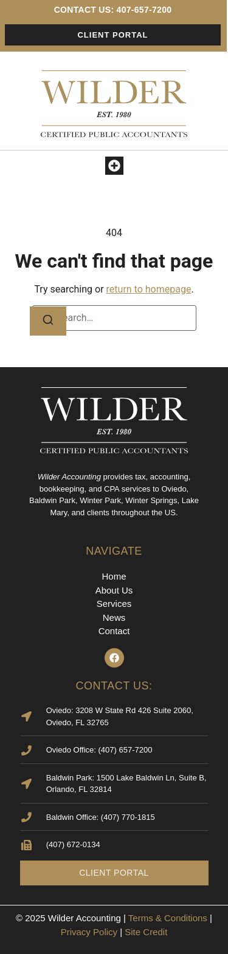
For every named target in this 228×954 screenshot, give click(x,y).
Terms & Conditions (167, 918)
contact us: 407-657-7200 (113, 10)
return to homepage (149, 289)
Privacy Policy (89, 932)
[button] (114, 166)
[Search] (48, 321)
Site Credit (146, 932)
